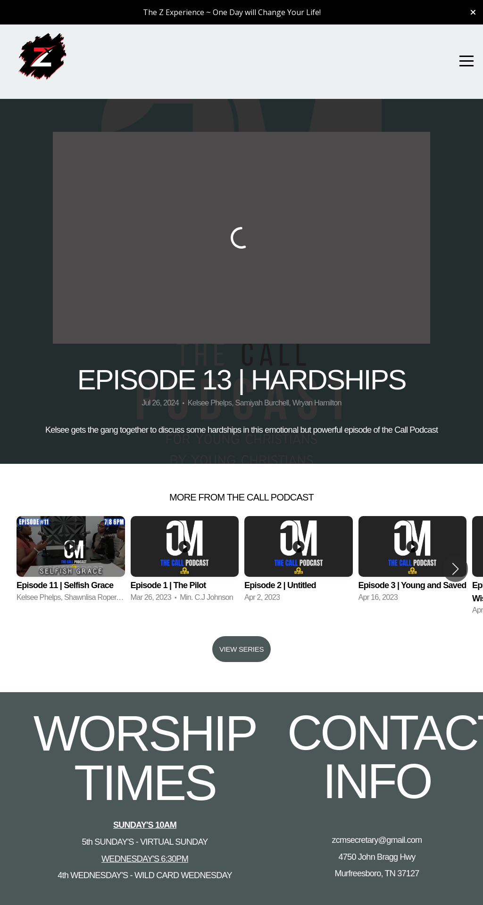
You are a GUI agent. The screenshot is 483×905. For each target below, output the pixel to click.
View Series (241, 649)
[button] (455, 568)
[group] (71, 562)
